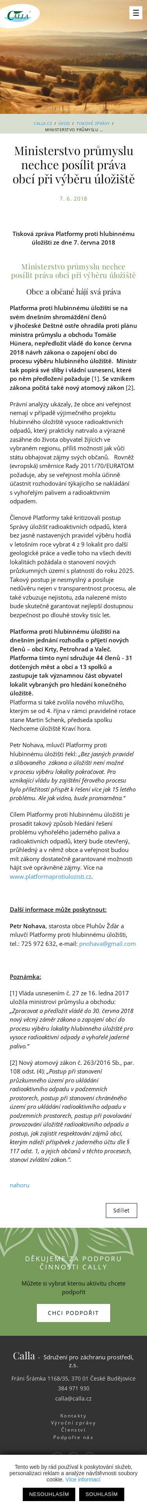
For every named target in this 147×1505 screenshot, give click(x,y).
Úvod (64, 123)
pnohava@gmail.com (107, 943)
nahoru (19, 1185)
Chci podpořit (73, 1313)
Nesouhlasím (49, 1494)
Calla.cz (43, 123)
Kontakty (73, 1415)
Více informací (82, 1479)
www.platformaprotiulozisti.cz (50, 876)
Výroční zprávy (73, 1422)
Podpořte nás (73, 1437)
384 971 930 (73, 1388)
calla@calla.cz (73, 1398)
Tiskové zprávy (93, 123)
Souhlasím (101, 1494)
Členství (73, 1429)
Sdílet (121, 1210)
